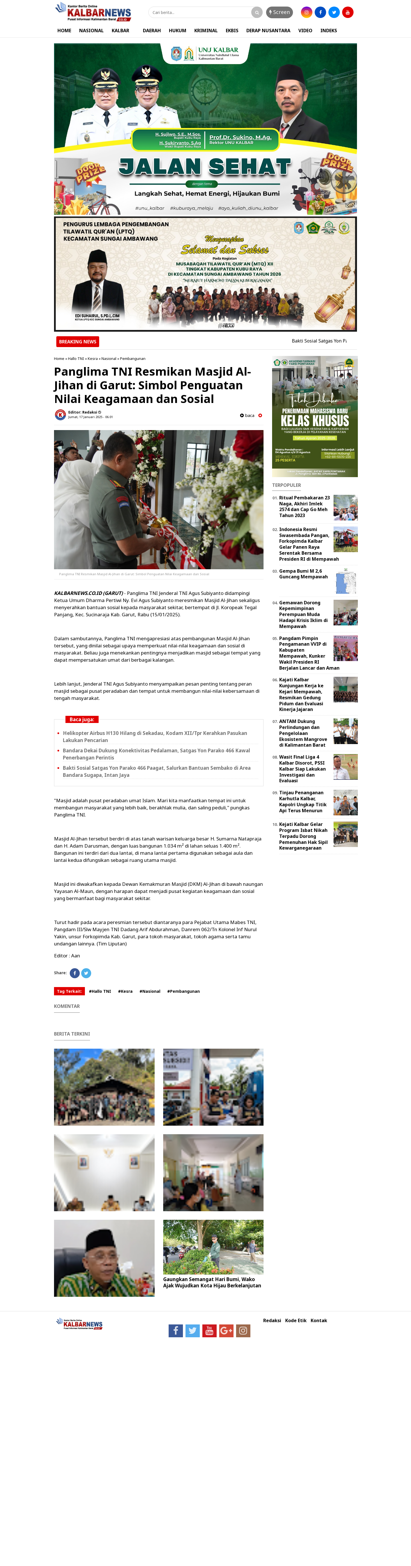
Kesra (93, 358)
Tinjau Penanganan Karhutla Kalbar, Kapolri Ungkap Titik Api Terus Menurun (303, 801)
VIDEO (305, 30)
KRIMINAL (206, 30)
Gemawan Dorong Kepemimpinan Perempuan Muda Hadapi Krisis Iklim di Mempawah (303, 614)
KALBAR (120, 30)
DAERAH (152, 30)
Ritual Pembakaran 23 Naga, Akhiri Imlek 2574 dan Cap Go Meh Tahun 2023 (304, 506)
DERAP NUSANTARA (268, 30)
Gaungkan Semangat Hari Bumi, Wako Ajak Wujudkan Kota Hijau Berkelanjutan (212, 1282)
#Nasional (149, 991)
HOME (64, 30)
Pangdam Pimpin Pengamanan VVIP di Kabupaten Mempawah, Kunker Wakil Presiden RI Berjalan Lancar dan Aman (309, 653)
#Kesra (125, 991)
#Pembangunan (183, 991)
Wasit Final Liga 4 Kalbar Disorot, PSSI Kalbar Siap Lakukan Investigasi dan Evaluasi (302, 769)
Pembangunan (132, 358)
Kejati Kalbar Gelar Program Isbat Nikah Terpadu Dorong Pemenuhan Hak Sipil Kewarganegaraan (303, 836)
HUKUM (177, 30)
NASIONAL (91, 30)
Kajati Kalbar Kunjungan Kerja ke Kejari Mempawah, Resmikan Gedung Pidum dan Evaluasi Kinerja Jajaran (301, 694)
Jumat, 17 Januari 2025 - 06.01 (90, 417)
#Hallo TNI (100, 991)
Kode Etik (296, 1321)
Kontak (319, 1321)
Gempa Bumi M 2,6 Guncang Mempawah (303, 574)
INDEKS (328, 30)
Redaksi (272, 1321)
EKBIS (232, 30)
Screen (279, 12)
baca (247, 415)
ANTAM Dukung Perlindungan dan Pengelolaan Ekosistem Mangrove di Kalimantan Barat (303, 733)
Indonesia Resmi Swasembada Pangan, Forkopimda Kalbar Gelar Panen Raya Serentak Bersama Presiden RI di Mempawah (309, 544)
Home (59, 358)
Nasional (108, 358)
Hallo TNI (76, 358)
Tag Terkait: (69, 991)
